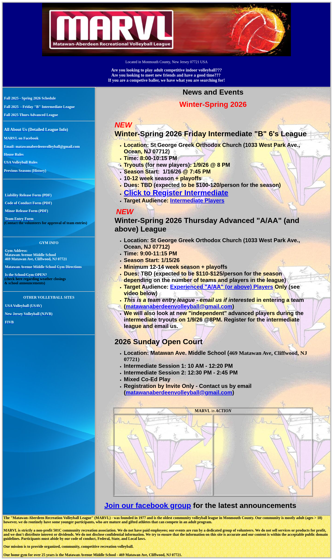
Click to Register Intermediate (176, 193)
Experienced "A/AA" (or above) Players (221, 287)
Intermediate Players (197, 200)
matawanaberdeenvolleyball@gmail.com (179, 306)
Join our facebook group (147, 505)
